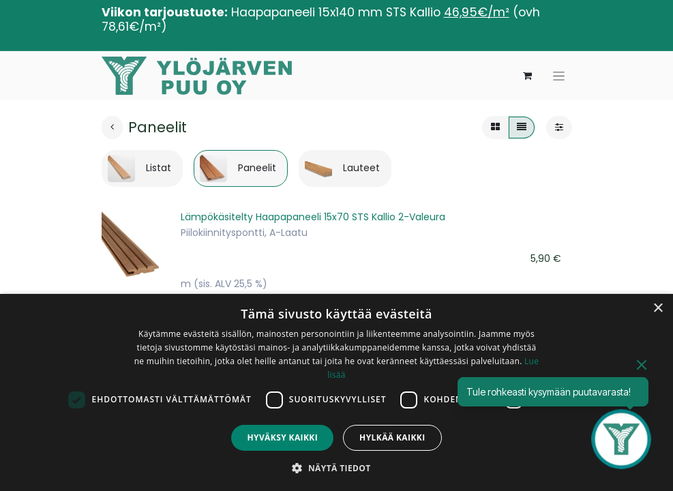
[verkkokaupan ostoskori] (527, 75)
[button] (336, 468)
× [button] (658, 308)
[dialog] (336, 392)
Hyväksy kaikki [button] (282, 437)
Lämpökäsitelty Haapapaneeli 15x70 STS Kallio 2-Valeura (313, 217)
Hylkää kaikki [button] (392, 437)
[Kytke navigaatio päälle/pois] (558, 76)
